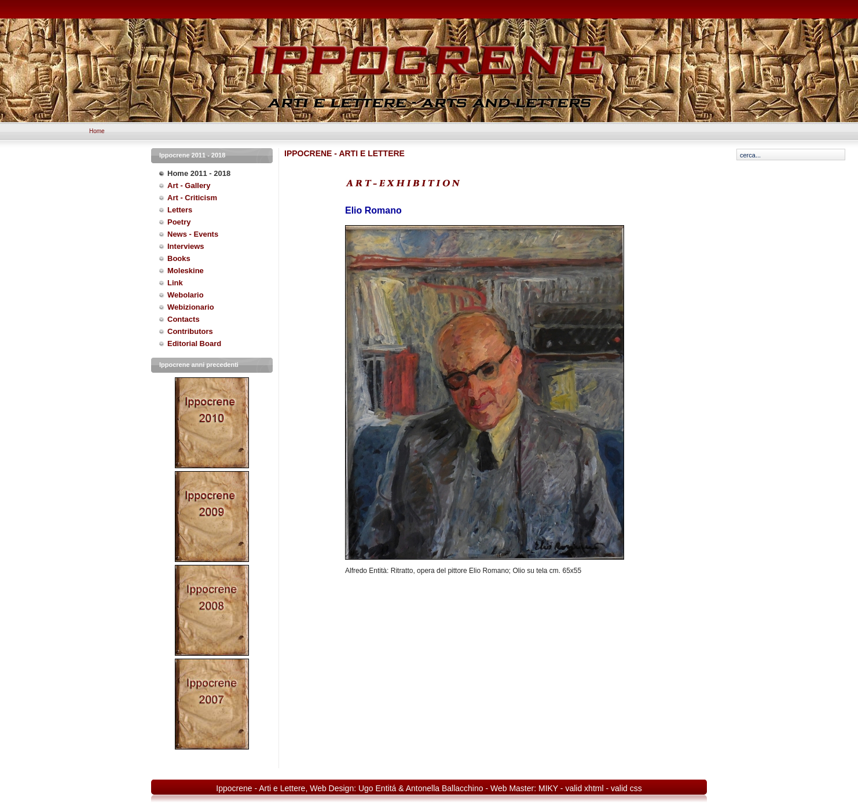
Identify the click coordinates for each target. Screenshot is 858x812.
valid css (626, 788)
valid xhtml (584, 788)
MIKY (548, 788)
